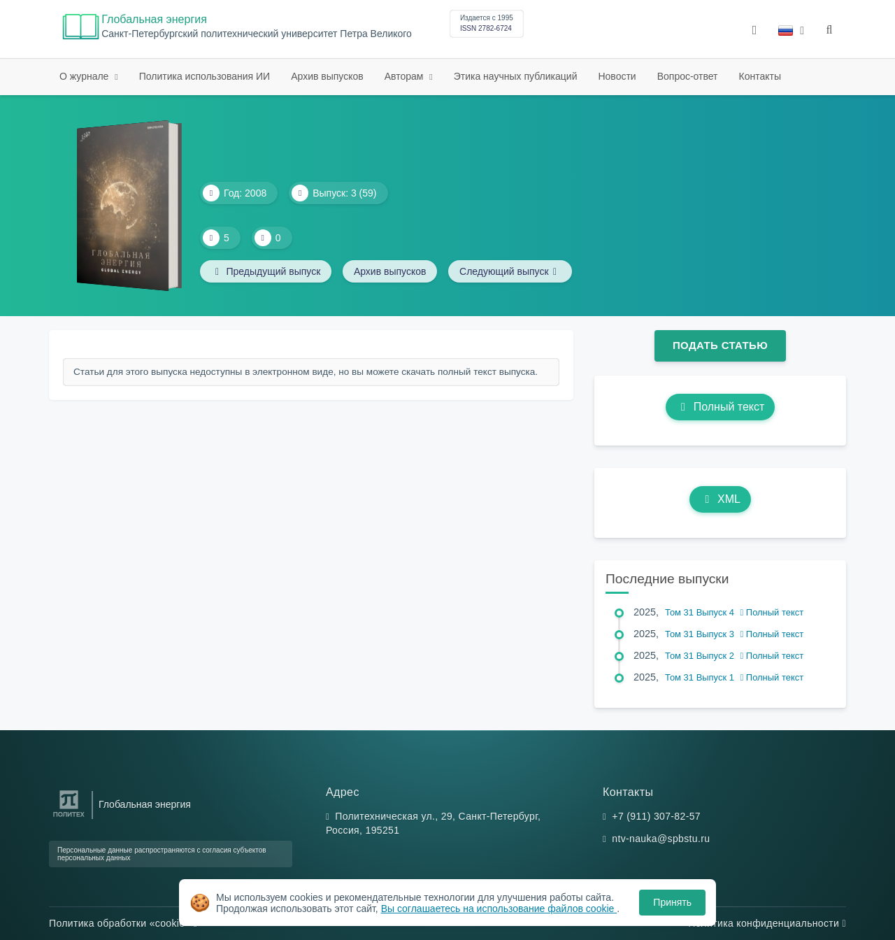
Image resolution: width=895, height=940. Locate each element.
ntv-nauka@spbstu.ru (661, 838)
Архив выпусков (327, 76)
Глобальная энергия (154, 19)
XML (720, 499)
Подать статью (720, 345)
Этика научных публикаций (516, 76)
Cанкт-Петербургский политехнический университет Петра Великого (256, 34)
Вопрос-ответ (687, 76)
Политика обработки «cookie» (123, 923)
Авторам (406, 76)
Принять (672, 902)
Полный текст (720, 407)
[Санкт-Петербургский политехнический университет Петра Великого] (69, 817)
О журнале (85, 76)
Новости (617, 76)
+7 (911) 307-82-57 (656, 816)
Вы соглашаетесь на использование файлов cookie (499, 908)
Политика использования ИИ (204, 76)
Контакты (760, 76)
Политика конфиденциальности (767, 923)
